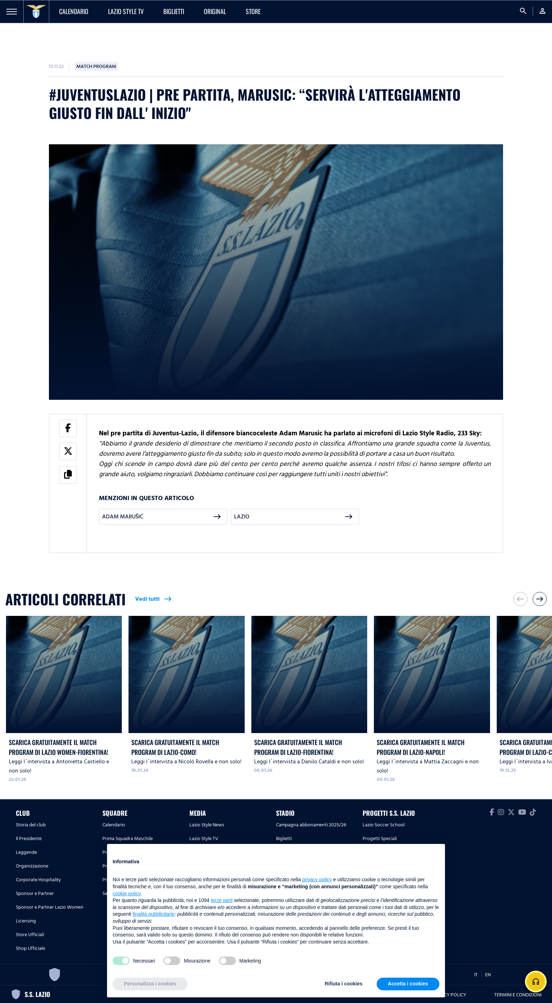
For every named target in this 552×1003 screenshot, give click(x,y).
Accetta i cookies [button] (408, 983)
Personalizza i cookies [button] (150, 983)
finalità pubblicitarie (154, 914)
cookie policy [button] (126, 893)
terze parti (222, 900)
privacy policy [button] (317, 879)
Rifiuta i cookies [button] (343, 983)
